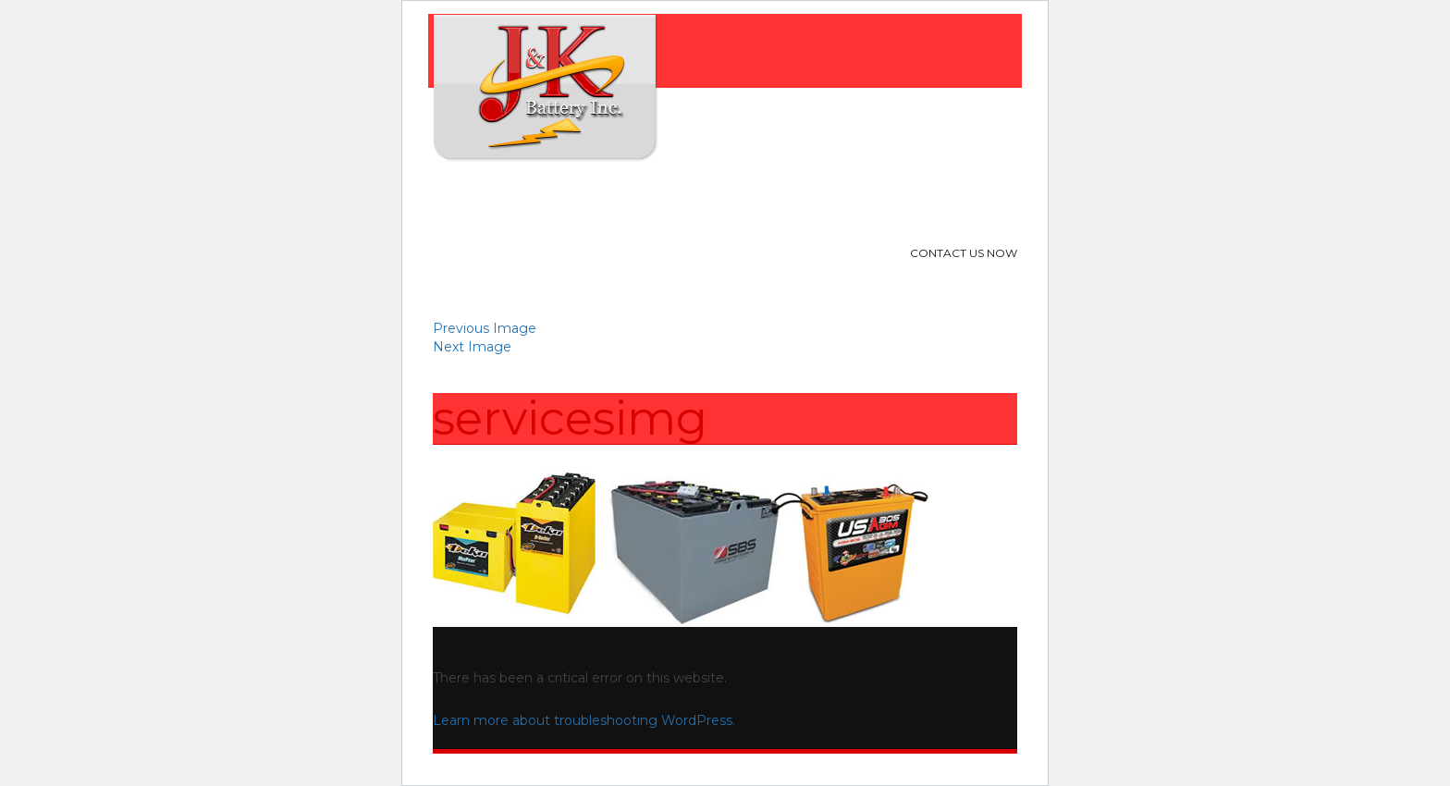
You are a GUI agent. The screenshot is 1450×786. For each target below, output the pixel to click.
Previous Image (484, 328)
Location (737, 198)
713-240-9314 (926, 280)
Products (640, 198)
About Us (544, 198)
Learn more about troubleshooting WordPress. (584, 720)
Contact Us (838, 198)
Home (464, 198)
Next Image (472, 346)
